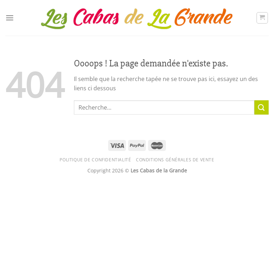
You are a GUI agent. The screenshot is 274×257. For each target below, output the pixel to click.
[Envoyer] (261, 107)
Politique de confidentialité (95, 160)
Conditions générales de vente (175, 160)
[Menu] (9, 17)
